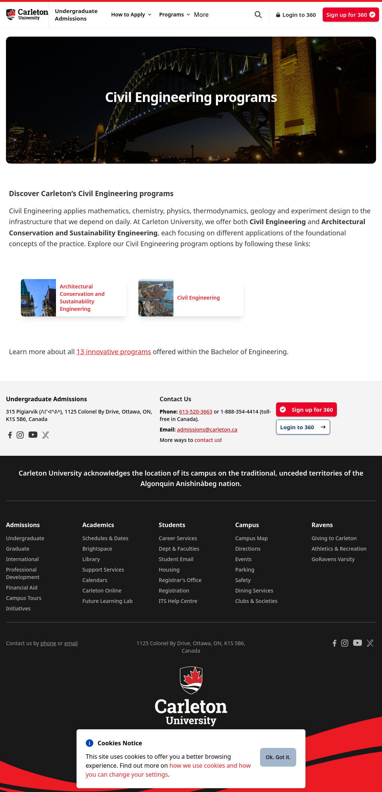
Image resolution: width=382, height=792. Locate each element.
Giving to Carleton (334, 538)
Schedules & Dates (105, 538)
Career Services (178, 538)
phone (48, 643)
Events (243, 559)
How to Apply (131, 14)
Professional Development (23, 573)
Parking (244, 569)
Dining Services (254, 590)
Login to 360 (299, 14)
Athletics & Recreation (338, 548)
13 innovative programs (113, 351)
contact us (207, 439)
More (201, 14)
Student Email (176, 559)
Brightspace (97, 548)
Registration (174, 590)
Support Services (103, 569)
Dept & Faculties (179, 548)
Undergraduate (25, 538)
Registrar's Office (180, 580)
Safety (243, 580)
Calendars (94, 580)
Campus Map (251, 538)
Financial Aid (21, 587)
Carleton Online (102, 590)
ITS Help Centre (178, 600)
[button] (261, 15)
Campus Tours (23, 597)
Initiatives (18, 608)
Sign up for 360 (350, 14)
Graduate (17, 548)
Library (91, 559)
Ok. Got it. (278, 757)
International (22, 559)
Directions (247, 548)
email (71, 643)
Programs (174, 14)
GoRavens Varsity (333, 559)
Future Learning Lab (107, 600)
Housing (169, 569)
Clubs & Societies (256, 600)
